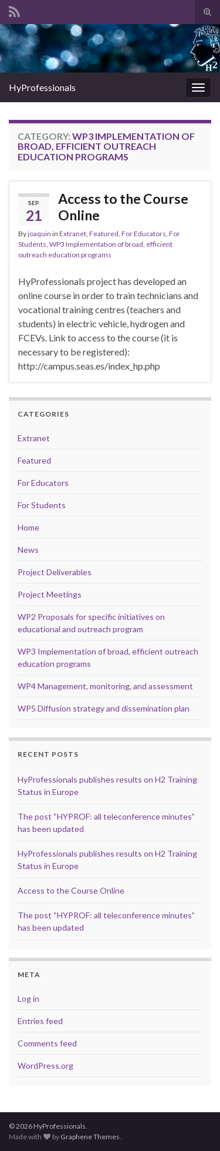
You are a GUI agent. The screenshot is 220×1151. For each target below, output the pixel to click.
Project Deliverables (55, 572)
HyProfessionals (42, 87)
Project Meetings (50, 594)
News (28, 550)
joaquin (39, 233)
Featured (104, 233)
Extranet (72, 233)
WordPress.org (45, 1066)
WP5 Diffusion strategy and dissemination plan (103, 708)
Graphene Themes (90, 1136)
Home (28, 527)
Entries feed (40, 1021)
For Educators (143, 233)
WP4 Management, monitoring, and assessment (105, 686)
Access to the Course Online (123, 206)
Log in (28, 999)
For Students (42, 505)
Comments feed (47, 1043)
